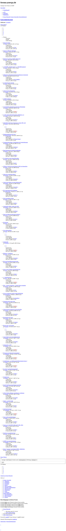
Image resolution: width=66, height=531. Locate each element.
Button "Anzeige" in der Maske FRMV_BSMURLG (14, 449)
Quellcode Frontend (7, 409)
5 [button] (3, 33)
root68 (6, 116)
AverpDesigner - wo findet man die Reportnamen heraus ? (15, 361)
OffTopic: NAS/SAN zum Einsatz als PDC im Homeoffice (15, 166)
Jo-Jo (6, 434)
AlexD (6, 362)
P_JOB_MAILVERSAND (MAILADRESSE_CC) (13, 114)
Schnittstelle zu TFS (7, 345)
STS (6, 76)
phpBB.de (15, 519)
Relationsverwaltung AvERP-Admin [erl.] (11, 58)
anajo (6, 159)
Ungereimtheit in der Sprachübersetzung (11, 337)
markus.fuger (7, 191)
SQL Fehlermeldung (7, 230)
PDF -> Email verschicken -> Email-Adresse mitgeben (14, 285)
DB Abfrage (5, 222)
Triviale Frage (6, 377)
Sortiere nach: (20, 459)
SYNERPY (8, 22)
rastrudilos (7, 410)
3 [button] (3, 31)
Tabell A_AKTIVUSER (8, 401)
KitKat (6, 378)
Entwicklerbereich (7, 20)
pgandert (7, 442)
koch (6, 60)
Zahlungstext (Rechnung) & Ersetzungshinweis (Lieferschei (15, 74)
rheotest (6, 302)
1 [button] (3, 29)
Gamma (6, 92)
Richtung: (32, 459)
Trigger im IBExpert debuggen (9, 50)
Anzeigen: (7, 459)
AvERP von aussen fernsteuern (9, 441)
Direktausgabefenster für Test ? (9, 134)
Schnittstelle (5, 242)
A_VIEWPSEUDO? (7, 277)
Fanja (6, 223)
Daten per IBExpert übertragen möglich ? (11, 214)
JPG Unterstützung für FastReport (10, 190)
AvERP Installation (7, 98)
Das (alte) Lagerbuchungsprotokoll (10, 369)
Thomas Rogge (8, 135)
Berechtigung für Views (8, 317)
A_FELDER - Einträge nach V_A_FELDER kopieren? (14, 66)
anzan (6, 254)
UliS (6, 44)
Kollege (6, 207)
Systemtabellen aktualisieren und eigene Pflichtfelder (14, 106)
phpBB (7, 517)
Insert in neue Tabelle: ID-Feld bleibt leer (11, 269)
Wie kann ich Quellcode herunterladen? (11, 353)
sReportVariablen (6, 42)
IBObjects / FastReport (8, 253)
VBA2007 (7, 354)
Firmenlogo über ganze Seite (9, 301)
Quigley (6, 183)
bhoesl (6, 151)
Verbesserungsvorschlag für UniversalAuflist (12, 309)
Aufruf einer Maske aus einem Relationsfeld (12, 182)
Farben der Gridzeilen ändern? (9, 174)
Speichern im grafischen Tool (9, 433)
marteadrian (7, 294)
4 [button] (3, 32)
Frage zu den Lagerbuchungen (9, 417)
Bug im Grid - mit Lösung (8, 325)
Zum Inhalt (3, 7)
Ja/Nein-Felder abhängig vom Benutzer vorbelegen (13, 393)
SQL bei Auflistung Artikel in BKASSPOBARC (13, 293)
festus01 (6, 175)
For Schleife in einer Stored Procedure (11, 158)
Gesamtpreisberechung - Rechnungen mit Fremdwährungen (15, 142)
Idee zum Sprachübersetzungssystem (10, 261)
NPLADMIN (16, 79)
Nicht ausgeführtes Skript (8, 198)
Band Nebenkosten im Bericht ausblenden (11, 150)
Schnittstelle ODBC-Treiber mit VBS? (11, 206)
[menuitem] (4, 12)
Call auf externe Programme (9, 90)
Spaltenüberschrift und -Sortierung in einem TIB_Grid (14, 122)
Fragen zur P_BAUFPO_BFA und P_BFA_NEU (13, 425)
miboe (15, 155)
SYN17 (15, 119)
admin (15, 111)
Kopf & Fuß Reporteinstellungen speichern (12, 385)
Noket (15, 274)
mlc (15, 437)
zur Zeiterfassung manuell (8, 82)
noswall (6, 394)
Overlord (7, 243)
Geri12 (6, 52)
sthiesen (6, 143)
